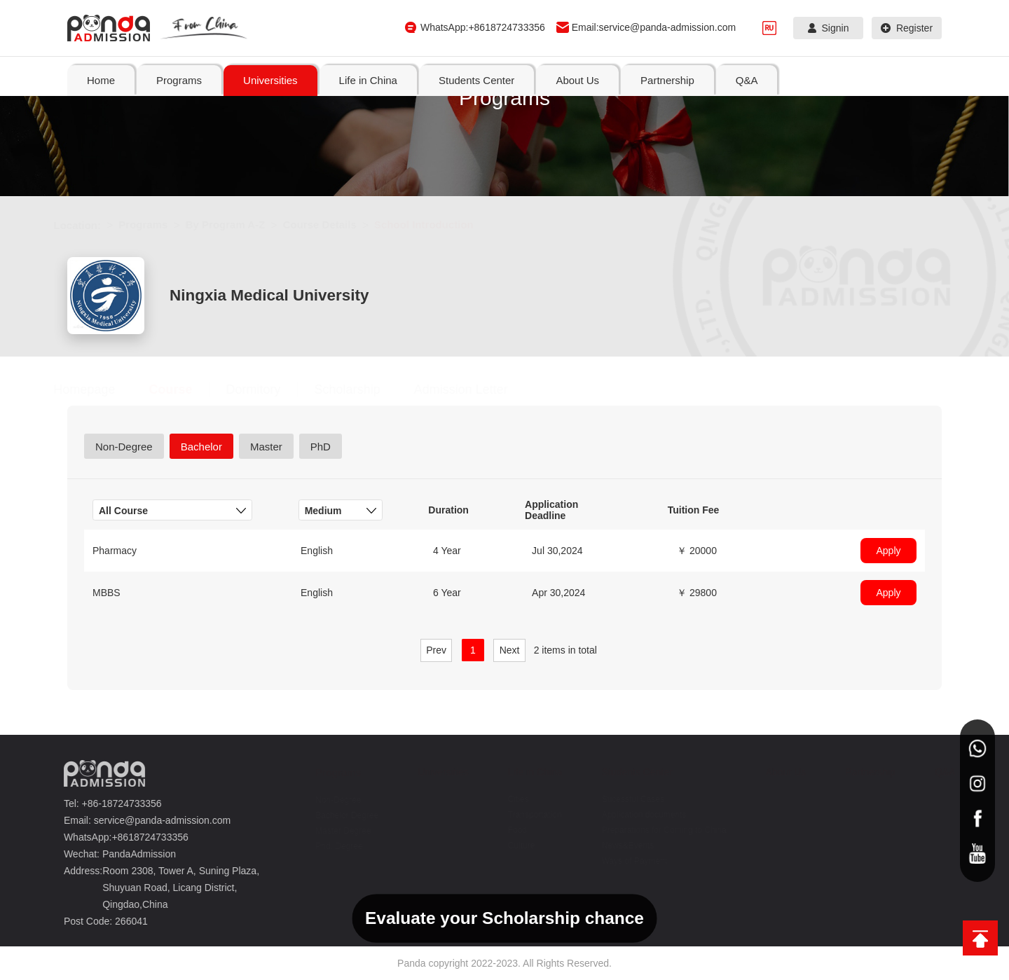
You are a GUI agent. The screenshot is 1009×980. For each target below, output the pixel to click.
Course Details (333, 224)
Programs (156, 224)
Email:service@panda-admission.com (654, 27)
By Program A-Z (239, 224)
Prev (436, 650)
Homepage (98, 389)
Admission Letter (474, 389)
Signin (828, 28)
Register (907, 28)
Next (510, 650)
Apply (888, 550)
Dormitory (267, 389)
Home (101, 80)
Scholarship (361, 389)
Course (184, 389)
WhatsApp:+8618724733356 (482, 27)
